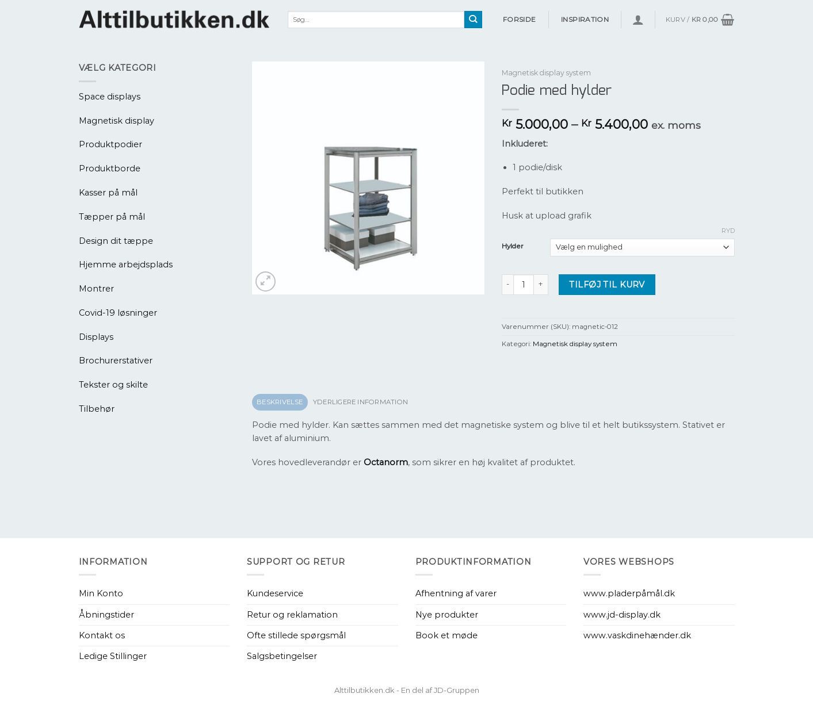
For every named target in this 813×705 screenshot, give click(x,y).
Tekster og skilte (113, 385)
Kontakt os (102, 635)
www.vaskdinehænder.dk (637, 635)
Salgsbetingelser (282, 656)
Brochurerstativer (115, 360)
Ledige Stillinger (113, 656)
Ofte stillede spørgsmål (296, 635)
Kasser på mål (108, 192)
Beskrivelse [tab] (280, 402)
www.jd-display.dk (622, 615)
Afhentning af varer (456, 593)
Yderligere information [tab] (360, 402)
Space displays (109, 96)
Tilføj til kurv (606, 284)
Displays (96, 337)
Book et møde (446, 635)
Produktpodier (110, 144)
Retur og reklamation (292, 615)
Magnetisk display (116, 121)
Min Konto (101, 593)
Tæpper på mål (112, 217)
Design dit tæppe (116, 241)
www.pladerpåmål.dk (629, 593)
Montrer (96, 288)
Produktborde (109, 168)
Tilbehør (96, 409)
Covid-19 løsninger (118, 313)
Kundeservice (275, 593)
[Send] (473, 19)
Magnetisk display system (546, 72)
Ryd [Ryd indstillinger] (728, 231)
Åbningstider (106, 615)
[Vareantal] (523, 284)
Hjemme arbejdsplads (126, 264)
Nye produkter (446, 615)
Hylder (513, 246)
